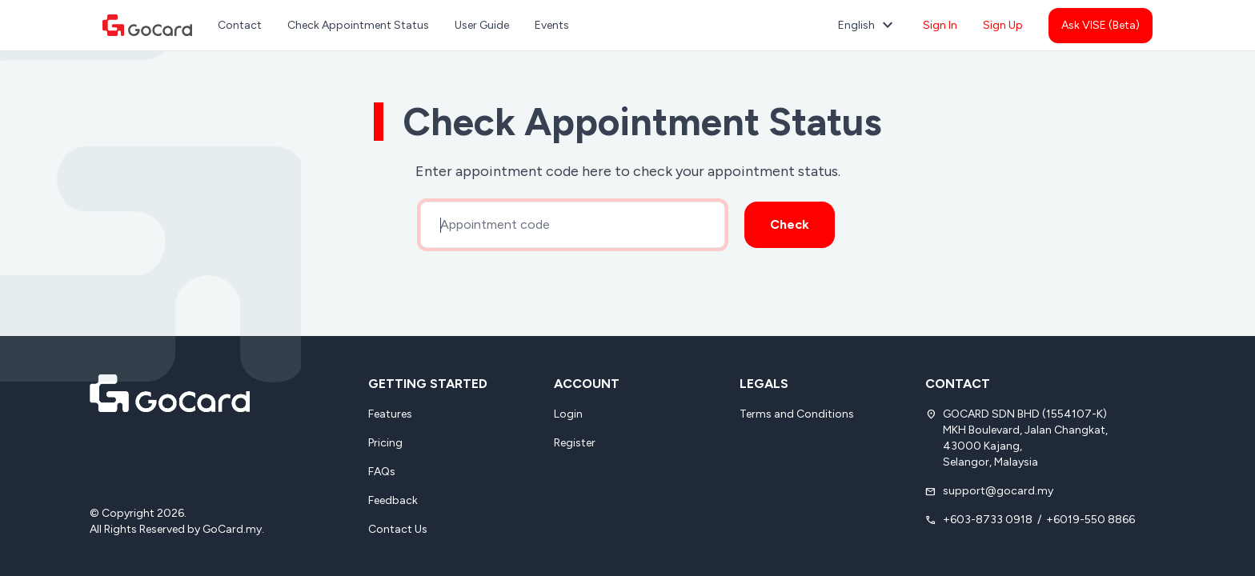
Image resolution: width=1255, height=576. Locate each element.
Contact (240, 25)
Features (390, 414)
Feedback (393, 500)
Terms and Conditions (797, 414)
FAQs (381, 471)
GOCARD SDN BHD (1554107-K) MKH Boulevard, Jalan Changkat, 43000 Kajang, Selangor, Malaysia (1025, 438)
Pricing (385, 443)
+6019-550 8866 (1090, 519)
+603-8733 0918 (987, 519)
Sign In (940, 25)
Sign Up (1003, 25)
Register (574, 443)
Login (568, 414)
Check (789, 224)
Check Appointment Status (358, 25)
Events (552, 25)
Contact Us (397, 529)
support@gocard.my (998, 491)
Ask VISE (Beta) (1100, 25)
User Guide (482, 25)
